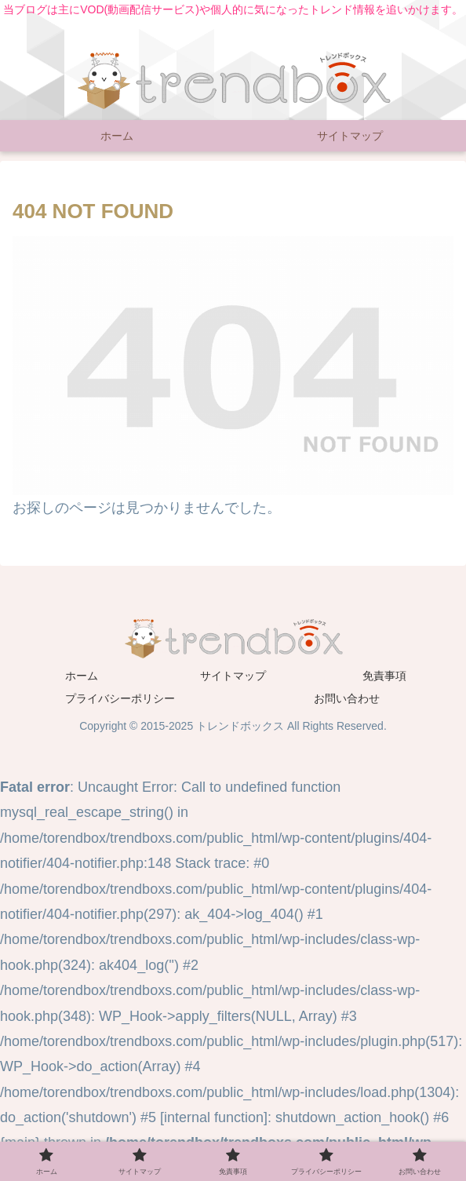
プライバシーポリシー (120, 698)
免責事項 (384, 675)
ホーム (81, 675)
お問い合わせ (347, 698)
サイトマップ (233, 675)
